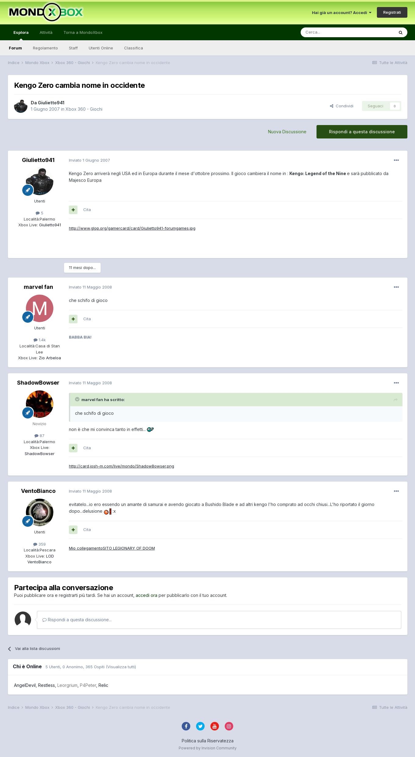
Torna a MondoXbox (82, 32)
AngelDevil (25, 685)
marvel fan (38, 287)
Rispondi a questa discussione (362, 131)
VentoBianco (38, 491)
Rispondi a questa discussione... (77, 619)
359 (39, 544)
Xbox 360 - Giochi (84, 109)
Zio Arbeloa (49, 357)
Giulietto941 (51, 102)
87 (39, 435)
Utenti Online (101, 47)
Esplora (21, 35)
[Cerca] (329, 32)
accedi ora (146, 595)
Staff (73, 47)
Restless (46, 685)
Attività (46, 32)
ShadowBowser (38, 382)
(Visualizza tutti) (121, 666)
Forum (15, 47)
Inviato (89, 160)
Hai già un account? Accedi (341, 12)
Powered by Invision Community (208, 748)
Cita (87, 209)
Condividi (341, 105)
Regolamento (45, 47)
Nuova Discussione (287, 131)
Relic (103, 685)
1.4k (40, 339)
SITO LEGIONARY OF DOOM (129, 548)
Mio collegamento (86, 548)
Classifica (133, 47)
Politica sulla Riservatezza (208, 740)
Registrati (392, 12)
